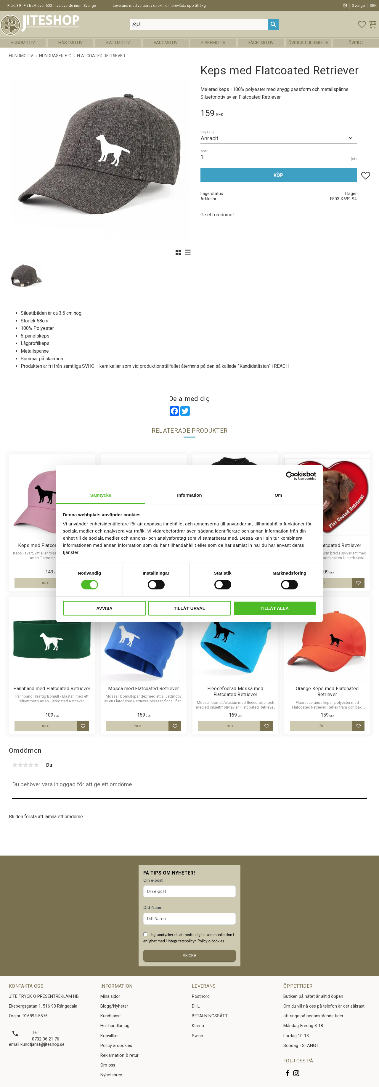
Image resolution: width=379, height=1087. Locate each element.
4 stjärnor (30, 765)
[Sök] (273, 24)
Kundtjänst (110, 1016)
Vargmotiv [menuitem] (166, 42)
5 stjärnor (36, 765)
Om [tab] (278, 495)
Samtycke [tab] (100, 495)
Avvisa (104, 608)
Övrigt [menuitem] (356, 42)
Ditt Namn (153, 907)
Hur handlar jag (114, 1025)
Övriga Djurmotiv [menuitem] (308, 42)
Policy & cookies (116, 1045)
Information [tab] (189, 495)
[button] (362, 24)
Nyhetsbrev (111, 1075)
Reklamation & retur (119, 1055)
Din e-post (153, 880)
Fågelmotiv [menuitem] (261, 42)
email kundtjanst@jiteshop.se (37, 1044)
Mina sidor (110, 996)
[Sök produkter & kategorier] (199, 24)
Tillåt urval (189, 608)
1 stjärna (14, 765)
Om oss (107, 1065)
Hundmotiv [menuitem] (23, 42)
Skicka (190, 955)
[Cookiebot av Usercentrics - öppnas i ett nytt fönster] (290, 475)
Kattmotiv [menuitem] (118, 42)
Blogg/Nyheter (114, 1006)
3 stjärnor (25, 765)
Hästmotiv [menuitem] (70, 42)
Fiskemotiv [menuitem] (213, 42)
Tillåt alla (275, 608)
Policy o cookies (210, 941)
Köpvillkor (109, 1035)
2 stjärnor (20, 765)
